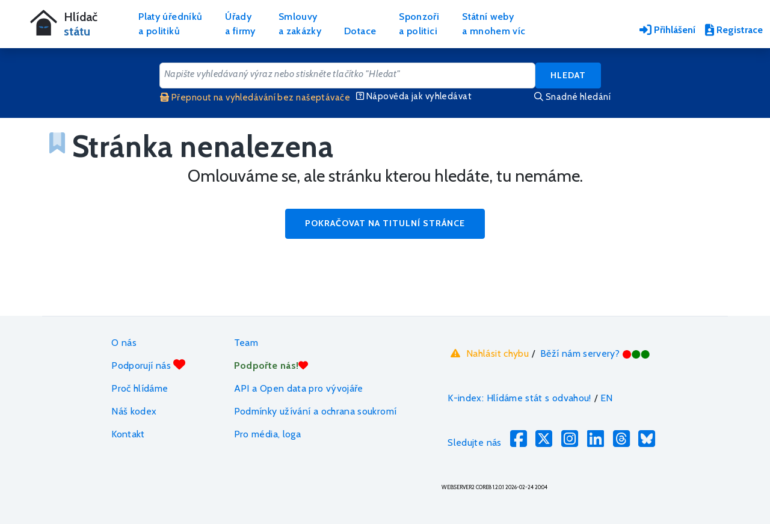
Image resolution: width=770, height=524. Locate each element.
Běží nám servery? (595, 353)
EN (606, 398)
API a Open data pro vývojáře (298, 388)
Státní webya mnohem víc (493, 24)
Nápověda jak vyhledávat (414, 96)
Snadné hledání (572, 96)
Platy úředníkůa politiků (170, 24)
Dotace (360, 31)
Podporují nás (148, 365)
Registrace (734, 29)
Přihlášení (667, 29)
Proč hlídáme (139, 388)
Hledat (568, 75)
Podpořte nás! (271, 365)
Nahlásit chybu (488, 353)
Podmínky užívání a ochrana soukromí (315, 411)
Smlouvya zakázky (300, 24)
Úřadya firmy (240, 24)
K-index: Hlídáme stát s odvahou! (519, 398)
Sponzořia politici (419, 24)
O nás (124, 342)
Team (246, 342)
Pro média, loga (267, 434)
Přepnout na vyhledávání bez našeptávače (255, 97)
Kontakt (128, 434)
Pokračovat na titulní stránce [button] (385, 223)
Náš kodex (133, 411)
